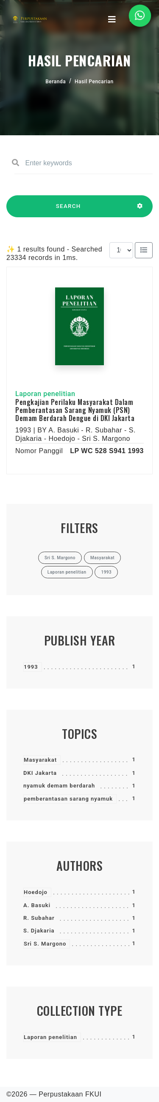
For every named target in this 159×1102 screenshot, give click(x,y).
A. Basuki (36, 905)
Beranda (55, 82)
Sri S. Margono (45, 944)
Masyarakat (40, 760)
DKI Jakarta (40, 773)
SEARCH (68, 210)
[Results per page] (121, 250)
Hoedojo (35, 892)
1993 (31, 667)
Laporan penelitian (50, 1037)
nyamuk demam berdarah (59, 785)
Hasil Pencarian (94, 82)
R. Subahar (39, 918)
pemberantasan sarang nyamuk (68, 799)
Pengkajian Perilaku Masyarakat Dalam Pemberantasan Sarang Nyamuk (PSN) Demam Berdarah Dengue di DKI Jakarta (74, 410)
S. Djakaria (39, 930)
